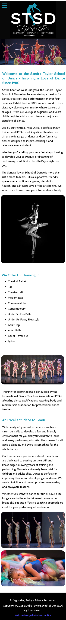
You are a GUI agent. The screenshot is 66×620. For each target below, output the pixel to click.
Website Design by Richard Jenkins (33, 615)
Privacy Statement (45, 600)
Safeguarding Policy (21, 600)
